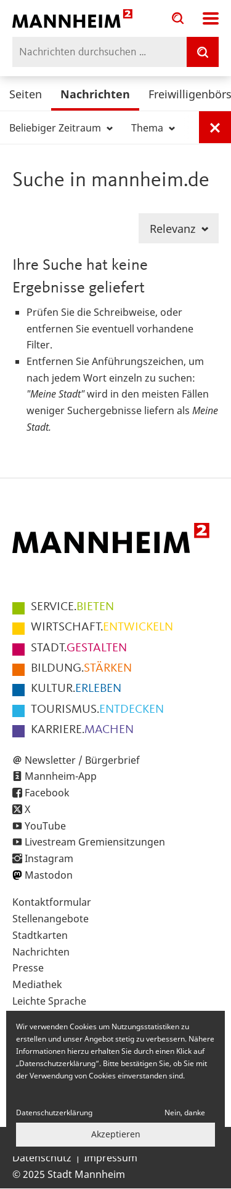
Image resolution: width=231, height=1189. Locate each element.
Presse (28, 968)
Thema (153, 128)
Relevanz (179, 228)
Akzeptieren (115, 1134)
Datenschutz (41, 1157)
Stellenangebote (50, 918)
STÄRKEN (81, 668)
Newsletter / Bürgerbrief (82, 760)
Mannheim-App (61, 776)
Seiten (25, 94)
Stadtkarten (40, 935)
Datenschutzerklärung (54, 1112)
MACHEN (82, 730)
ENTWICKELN (102, 627)
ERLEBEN (76, 689)
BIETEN (72, 607)
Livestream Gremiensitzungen (95, 842)
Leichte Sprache (49, 1001)
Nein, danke (184, 1112)
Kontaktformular (51, 902)
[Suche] (203, 52)
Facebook (47, 792)
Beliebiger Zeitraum (61, 128)
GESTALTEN (79, 648)
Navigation (211, 18)
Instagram (49, 858)
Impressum (110, 1157)
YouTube (45, 826)
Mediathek (37, 984)
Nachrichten (95, 94)
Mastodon (49, 875)
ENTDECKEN (97, 710)
